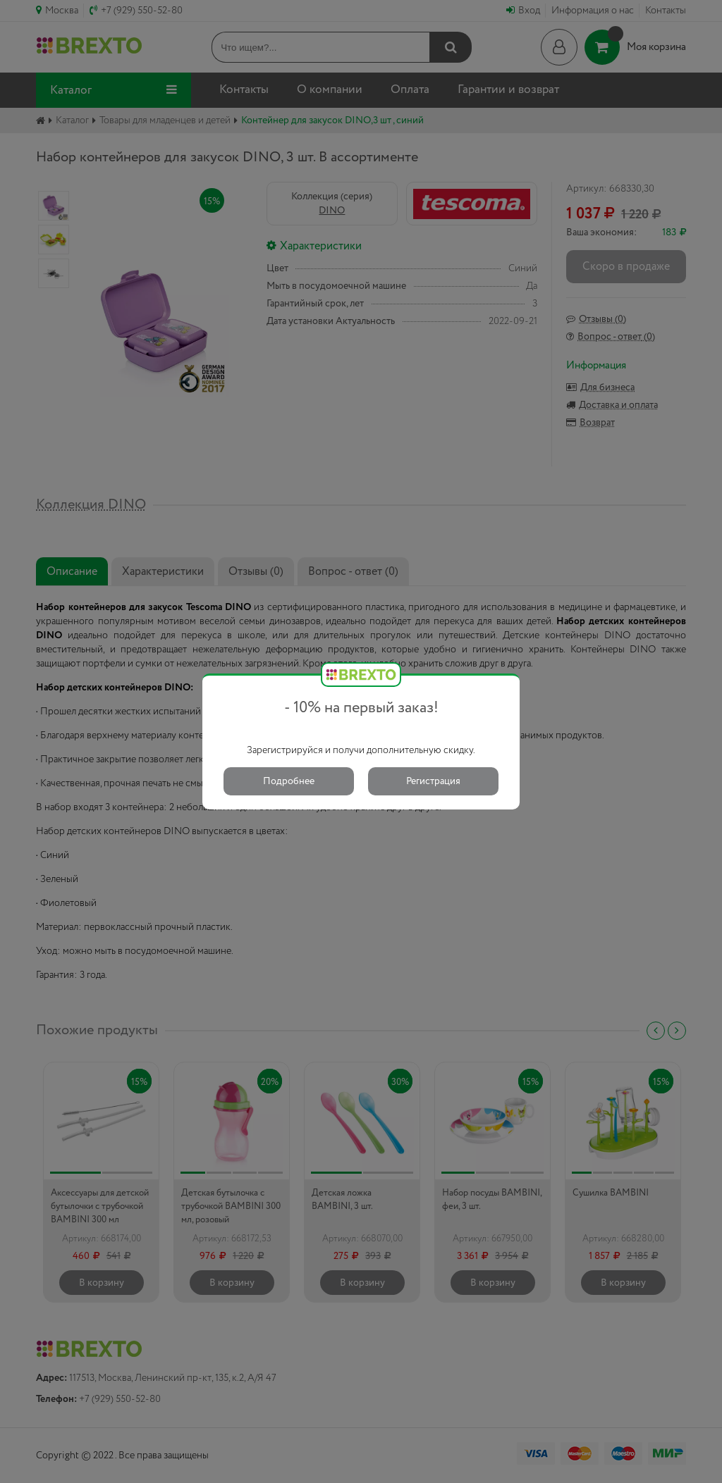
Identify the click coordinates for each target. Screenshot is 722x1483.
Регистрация (433, 781)
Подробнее (288, 781)
